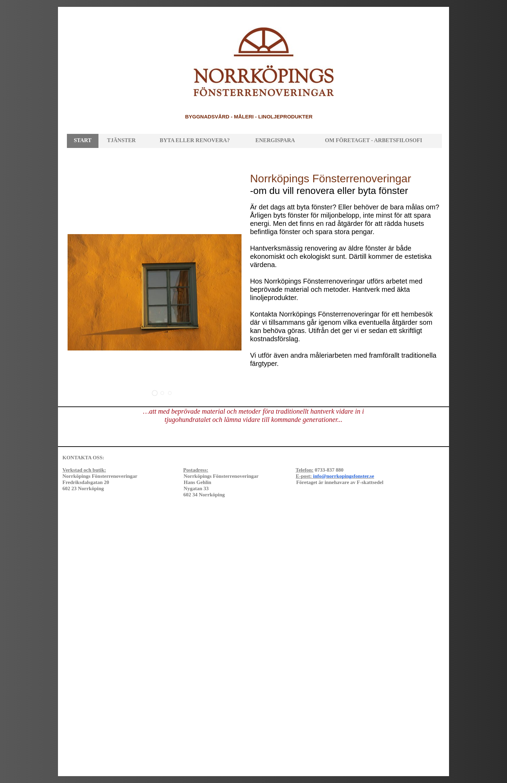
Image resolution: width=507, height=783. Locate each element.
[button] (154, 393)
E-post (335, 476)
